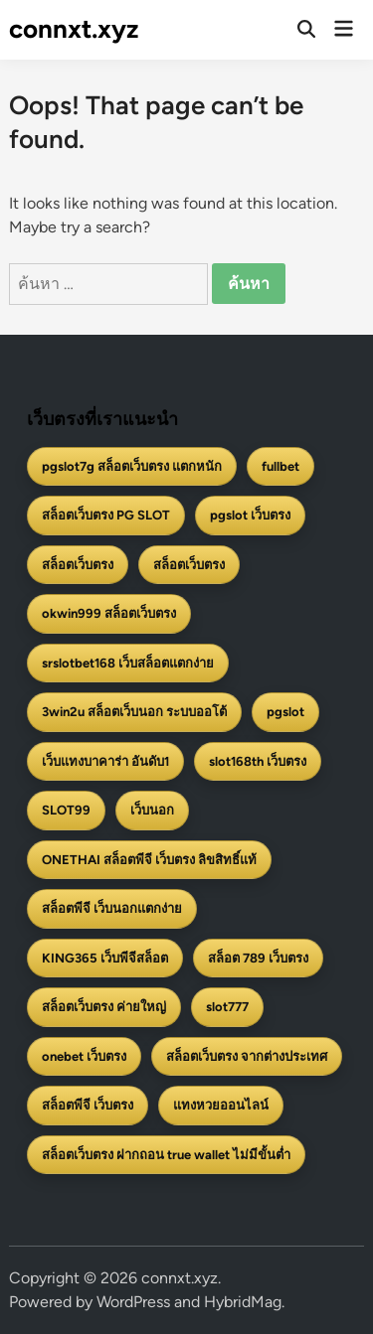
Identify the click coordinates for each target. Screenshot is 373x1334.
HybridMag (242, 1301)
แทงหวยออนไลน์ (221, 1105)
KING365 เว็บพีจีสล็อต (105, 958)
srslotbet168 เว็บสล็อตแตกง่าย (128, 663)
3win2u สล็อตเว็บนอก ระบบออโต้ (134, 711)
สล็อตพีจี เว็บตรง (87, 1105)
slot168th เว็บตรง (257, 761)
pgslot (285, 711)
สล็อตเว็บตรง (77, 564)
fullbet (280, 466)
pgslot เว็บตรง (250, 515)
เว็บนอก (152, 810)
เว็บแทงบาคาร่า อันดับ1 (105, 761)
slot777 (227, 1006)
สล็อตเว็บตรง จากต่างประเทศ (246, 1056)
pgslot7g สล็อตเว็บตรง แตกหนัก (132, 466)
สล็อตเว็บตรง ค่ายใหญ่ (104, 1006)
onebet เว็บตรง (84, 1056)
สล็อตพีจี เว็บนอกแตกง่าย (112, 908)
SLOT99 (66, 810)
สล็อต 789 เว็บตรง (258, 958)
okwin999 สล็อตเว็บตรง (109, 613)
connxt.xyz (73, 29)
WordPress (133, 1301)
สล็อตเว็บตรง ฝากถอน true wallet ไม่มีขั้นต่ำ (166, 1154)
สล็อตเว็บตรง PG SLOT (106, 515)
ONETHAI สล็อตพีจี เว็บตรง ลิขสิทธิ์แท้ (149, 859)
